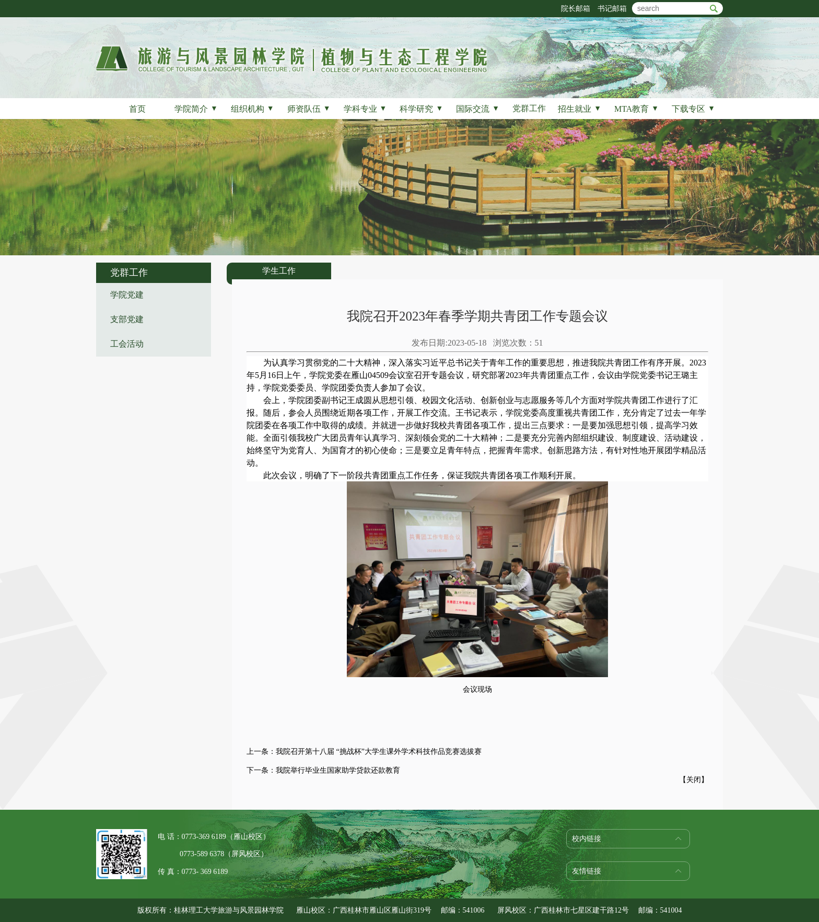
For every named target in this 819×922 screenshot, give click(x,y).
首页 (137, 108)
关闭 (693, 780)
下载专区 (693, 108)
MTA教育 (636, 108)
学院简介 (196, 108)
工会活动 (127, 343)
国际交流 (477, 108)
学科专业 (365, 108)
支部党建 (127, 319)
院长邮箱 (575, 9)
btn (714, 9)
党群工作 (529, 108)
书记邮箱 (612, 9)
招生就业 (579, 108)
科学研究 (421, 108)
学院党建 (127, 294)
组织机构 (252, 108)
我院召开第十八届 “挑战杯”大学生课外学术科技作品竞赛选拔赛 (379, 751)
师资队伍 (309, 108)
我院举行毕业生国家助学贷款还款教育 (338, 770)
